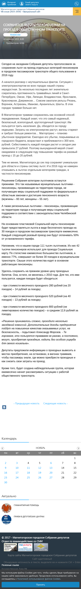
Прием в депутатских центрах (29, 516)
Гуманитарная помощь (26, 505)
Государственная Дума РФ (14, 568)
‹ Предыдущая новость (26, 403)
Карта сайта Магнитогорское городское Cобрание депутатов (42, 555)
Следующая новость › (55, 403)
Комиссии (15, 34)
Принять (40, 584)
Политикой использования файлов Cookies (38, 578)
